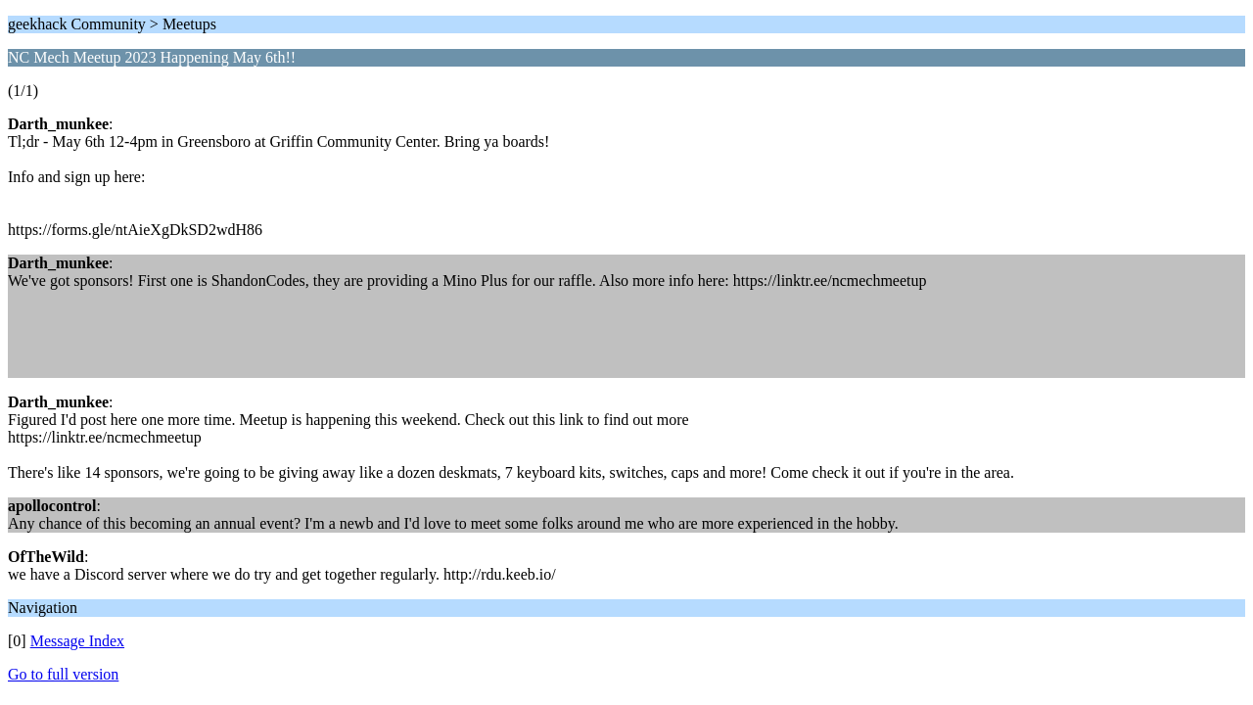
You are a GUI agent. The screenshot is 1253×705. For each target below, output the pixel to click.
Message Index (77, 641)
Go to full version (63, 674)
